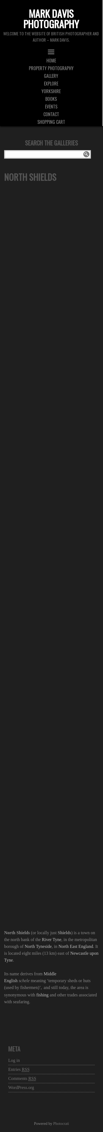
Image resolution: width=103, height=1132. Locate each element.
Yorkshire (51, 91)
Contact (51, 114)
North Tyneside (38, 946)
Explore (51, 83)
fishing (42, 995)
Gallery (51, 76)
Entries (19, 1069)
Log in (14, 1060)
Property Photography (51, 68)
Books (51, 99)
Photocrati (61, 1124)
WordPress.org (21, 1087)
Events (51, 106)
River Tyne (51, 939)
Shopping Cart (51, 122)
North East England (76, 946)
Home (51, 60)
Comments (22, 1078)
